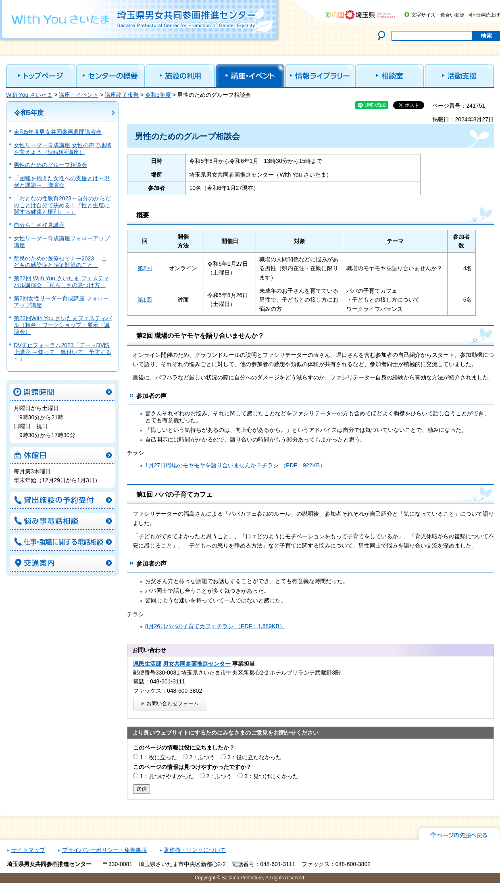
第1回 (145, 299)
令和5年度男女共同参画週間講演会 (58, 132)
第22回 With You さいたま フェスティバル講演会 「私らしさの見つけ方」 (61, 281)
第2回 (145, 268)
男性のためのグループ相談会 (50, 165)
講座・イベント (78, 95)
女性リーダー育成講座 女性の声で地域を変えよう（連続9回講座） (62, 148)
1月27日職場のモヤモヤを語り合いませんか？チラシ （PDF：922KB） (235, 465)
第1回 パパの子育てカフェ (174, 494)
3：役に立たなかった (254, 757)
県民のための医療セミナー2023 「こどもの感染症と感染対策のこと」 (60, 262)
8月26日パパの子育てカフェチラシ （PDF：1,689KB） (215, 626)
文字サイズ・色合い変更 (438, 15)
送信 (141, 789)
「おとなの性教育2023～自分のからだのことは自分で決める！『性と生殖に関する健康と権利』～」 (62, 205)
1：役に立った (158, 757)
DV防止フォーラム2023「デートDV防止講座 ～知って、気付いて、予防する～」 (62, 352)
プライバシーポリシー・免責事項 (104, 850)
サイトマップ (28, 850)
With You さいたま (29, 95)
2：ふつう (202, 757)
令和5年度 (158, 95)
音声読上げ (488, 15)
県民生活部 (147, 663)
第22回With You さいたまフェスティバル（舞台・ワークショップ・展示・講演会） (63, 325)
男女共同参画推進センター (197, 663)
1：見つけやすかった (167, 776)
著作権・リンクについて (195, 850)
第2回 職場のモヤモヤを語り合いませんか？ (200, 335)
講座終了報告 (122, 95)
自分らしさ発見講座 (39, 225)
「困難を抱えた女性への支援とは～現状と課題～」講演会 (62, 181)
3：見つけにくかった (271, 776)
